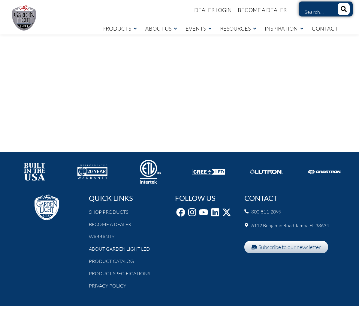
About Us (161, 28)
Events (199, 28)
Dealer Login (213, 10)
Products (119, 28)
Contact (325, 28)
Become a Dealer (262, 10)
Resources (238, 28)
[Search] (344, 9)
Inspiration (284, 28)
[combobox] (316, 12)
